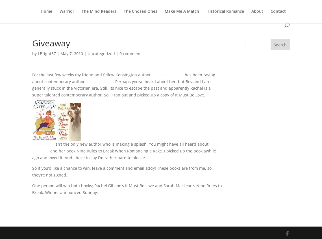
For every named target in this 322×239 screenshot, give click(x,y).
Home (46, 11)
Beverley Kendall (168, 74)
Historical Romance (225, 11)
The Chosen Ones (140, 11)
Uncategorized (101, 53)
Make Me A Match (182, 11)
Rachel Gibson (99, 81)
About (257, 11)
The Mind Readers (99, 11)
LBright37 (47, 53)
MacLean (40, 151)
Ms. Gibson (42, 144)
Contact (278, 11)
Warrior (67, 11)
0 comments (131, 53)
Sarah (215, 144)
